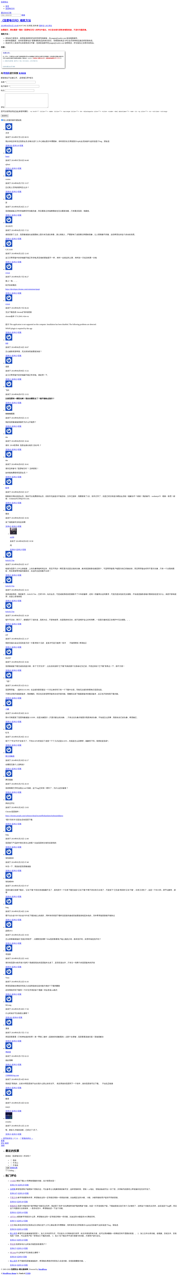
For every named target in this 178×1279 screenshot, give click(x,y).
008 (6, 346)
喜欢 (14, 1163)
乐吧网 (12, 1192)
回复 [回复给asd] (19, 650)
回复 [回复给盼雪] (19, 505)
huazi (7, 159)
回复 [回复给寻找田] (19, 970)
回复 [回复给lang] (19, 850)
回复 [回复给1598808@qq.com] (19, 1090)
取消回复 (22, 73)
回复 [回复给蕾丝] (19, 529)
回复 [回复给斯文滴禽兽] (19, 771)
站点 (3, 90)
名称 (3, 82)
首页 (7, 6)
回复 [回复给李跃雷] (19, 1067)
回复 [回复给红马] (19, 748)
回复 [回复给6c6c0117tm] (19, 578)
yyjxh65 (13, 1183)
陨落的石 (13, 1209)
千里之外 (13, 1200)
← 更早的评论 (6, 1141)
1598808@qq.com (12, 1078)
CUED (27, 1276)
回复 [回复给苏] (19, 218)
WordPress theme (9, 1276)
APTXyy (13, 1219)
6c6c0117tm (9, 563)
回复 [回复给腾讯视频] (19, 795)
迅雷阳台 (4, 2)
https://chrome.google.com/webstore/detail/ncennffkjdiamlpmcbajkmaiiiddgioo (34, 818)
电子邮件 (5, 86)
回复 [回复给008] (19, 358)
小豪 (7, 712)
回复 (27, 1188)
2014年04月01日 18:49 (9, 26)
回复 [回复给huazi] (19, 171)
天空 (12, 1228)
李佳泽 (12, 1247)
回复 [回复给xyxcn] (19, 296)
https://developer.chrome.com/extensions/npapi (22, 292)
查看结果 (13, 1170)
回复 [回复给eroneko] (19, 1137)
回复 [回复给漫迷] (19, 1044)
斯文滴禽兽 (10, 759)
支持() (8, 148)
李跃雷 (8, 1055)
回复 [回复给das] (19, 452)
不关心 (15, 1165)
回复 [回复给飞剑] (19, 405)
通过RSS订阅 (6, 13)
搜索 (23, 15)
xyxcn (7, 275)
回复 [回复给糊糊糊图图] (19, 429)
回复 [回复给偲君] (19, 382)
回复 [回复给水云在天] (19, 241)
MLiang (13, 1255)
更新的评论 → (27, 1141)
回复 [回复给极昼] (19, 1114)
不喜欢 (15, 1168)
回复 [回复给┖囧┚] (19, 701)
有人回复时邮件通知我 (12, 123)
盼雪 (7, 491)
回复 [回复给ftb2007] (19, 673)
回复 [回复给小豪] (19, 724)
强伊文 (41, 26)
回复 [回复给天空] (21, 148)
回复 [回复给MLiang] (20, 1020)
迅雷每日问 (10, 9)
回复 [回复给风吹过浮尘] (19, 827)
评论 (48, 26)
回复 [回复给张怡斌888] (19, 873)
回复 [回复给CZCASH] (19, 265)
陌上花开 (13, 1236)
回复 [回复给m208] (24, 552)
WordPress (42, 1272)
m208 (12, 540)
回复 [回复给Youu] (19, 997)
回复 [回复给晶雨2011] (19, 946)
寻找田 (6, 73)
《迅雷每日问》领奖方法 (16, 20)
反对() (16, 148)
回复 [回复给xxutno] (19, 194)
